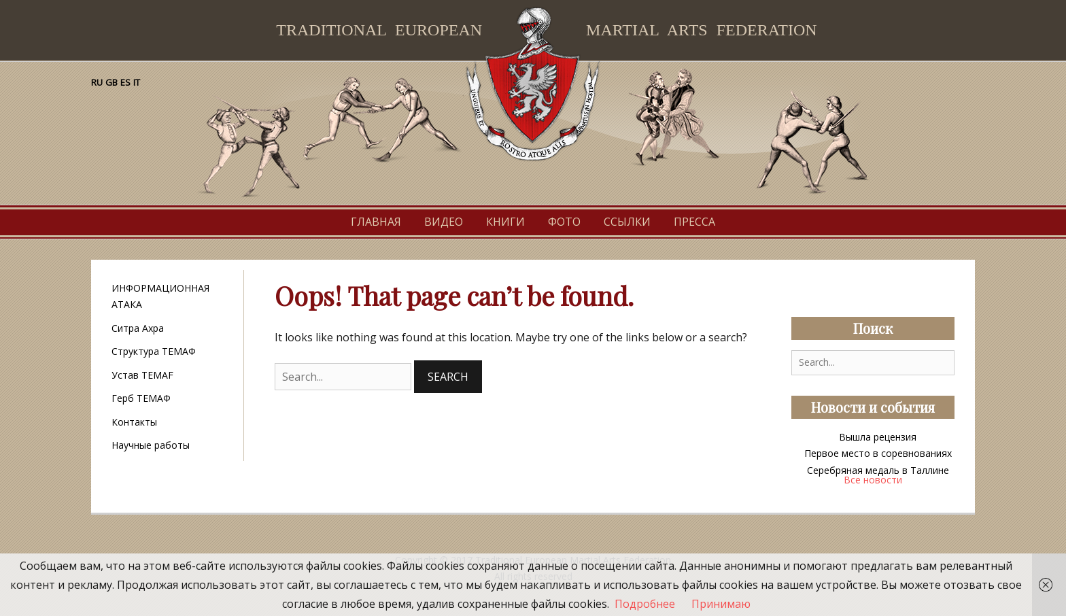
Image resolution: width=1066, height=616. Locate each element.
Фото (564, 221)
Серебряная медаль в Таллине (878, 470)
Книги (505, 221)
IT (136, 82)
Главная (376, 221)
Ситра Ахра (137, 328)
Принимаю (721, 603)
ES (125, 82)
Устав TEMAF (142, 375)
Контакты (134, 421)
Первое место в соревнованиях (878, 453)
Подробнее (645, 603)
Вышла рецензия (877, 436)
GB (111, 82)
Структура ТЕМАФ (153, 351)
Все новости (873, 479)
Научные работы (150, 445)
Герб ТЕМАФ (141, 398)
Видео (443, 221)
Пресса (694, 221)
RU (97, 82)
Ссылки (627, 221)
